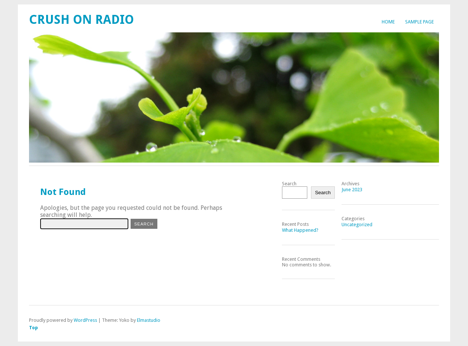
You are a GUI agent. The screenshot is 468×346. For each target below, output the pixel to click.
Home (388, 22)
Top (33, 327)
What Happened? (300, 230)
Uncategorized (357, 224)
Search (289, 183)
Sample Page (419, 22)
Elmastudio (148, 320)
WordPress (85, 320)
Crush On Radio (81, 19)
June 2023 (352, 189)
